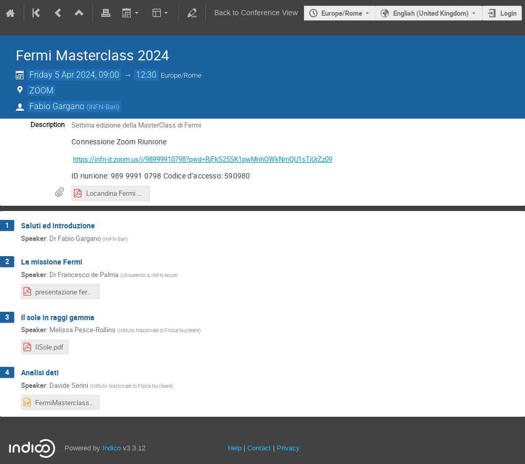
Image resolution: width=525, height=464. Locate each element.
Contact (259, 448)
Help (235, 448)
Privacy (288, 448)
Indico (111, 448)
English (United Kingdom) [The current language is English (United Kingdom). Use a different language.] (431, 13)
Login (508, 13)
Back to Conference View (256, 13)
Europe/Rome (341, 13)
